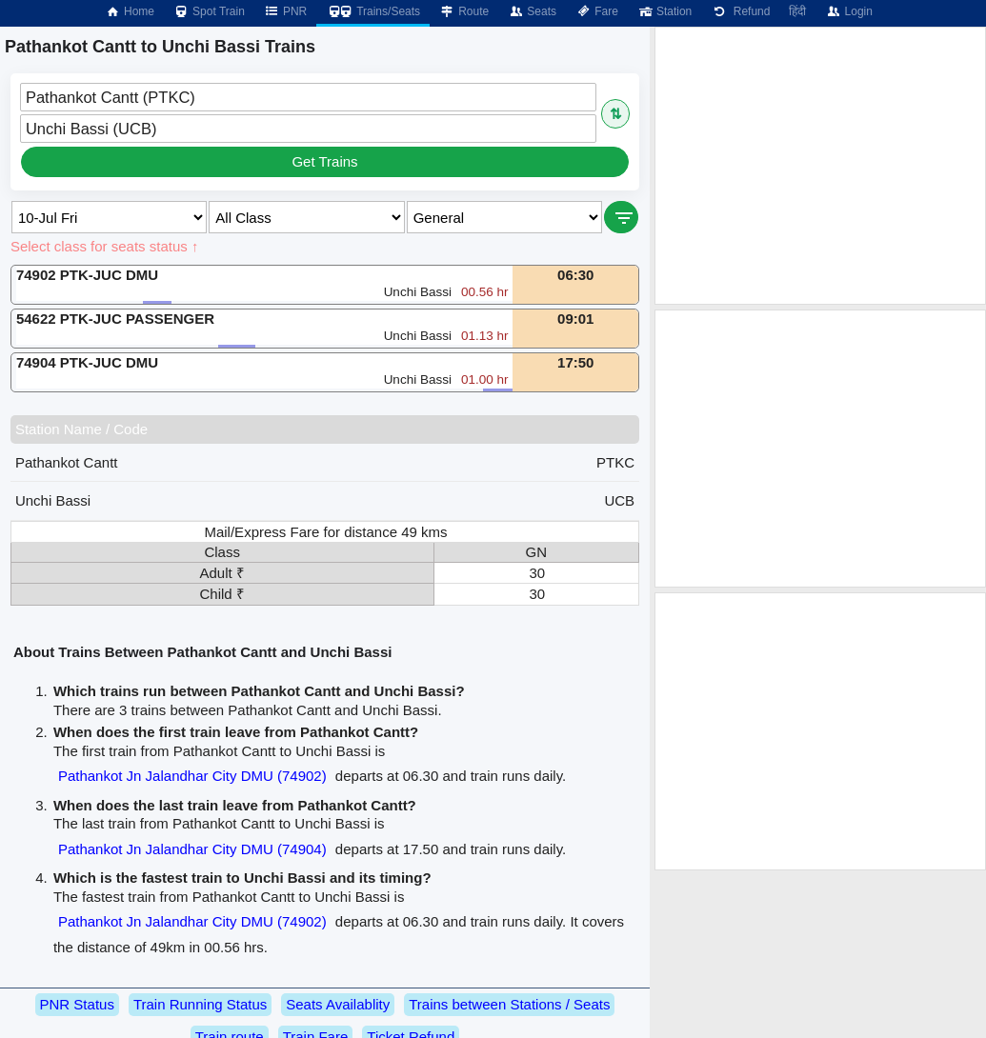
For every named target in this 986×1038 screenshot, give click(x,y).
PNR (285, 11)
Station (664, 11)
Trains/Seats (373, 11)
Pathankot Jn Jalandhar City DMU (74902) (192, 776)
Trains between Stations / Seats (509, 1004)
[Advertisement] (820, 165)
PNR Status (77, 1004)
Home (129, 11)
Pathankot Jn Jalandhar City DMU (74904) (192, 849)
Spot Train (209, 11)
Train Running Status (200, 1004)
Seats (532, 11)
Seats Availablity (338, 1004)
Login (848, 11)
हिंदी (797, 11)
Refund (740, 11)
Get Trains (324, 161)
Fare (596, 11)
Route (464, 11)
